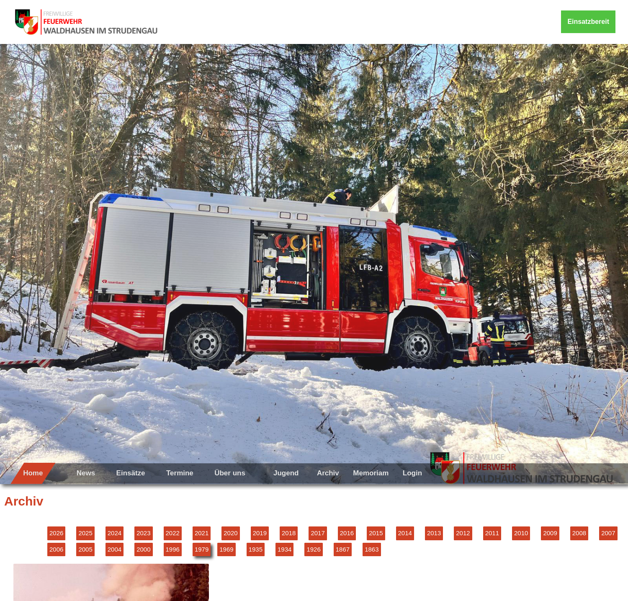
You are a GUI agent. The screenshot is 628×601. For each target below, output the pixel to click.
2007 (608, 533)
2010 (521, 533)
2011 (492, 533)
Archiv (328, 473)
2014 (405, 533)
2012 (463, 533)
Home (33, 473)
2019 (260, 533)
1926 (313, 549)
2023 (143, 533)
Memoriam (371, 473)
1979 (201, 549)
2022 (173, 533)
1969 (226, 549)
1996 (173, 549)
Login (412, 473)
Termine (179, 473)
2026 (56, 533)
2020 (230, 533)
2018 (289, 533)
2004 (114, 549)
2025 (85, 533)
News (86, 473)
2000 (143, 549)
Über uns (229, 473)
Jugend (286, 473)
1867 (343, 549)
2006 (56, 549)
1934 (284, 549)
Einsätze (130, 473)
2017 (317, 533)
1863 (371, 549)
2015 (376, 533)
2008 (579, 533)
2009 (550, 533)
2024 (114, 533)
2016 (347, 533)
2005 (85, 549)
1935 (256, 549)
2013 (434, 533)
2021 (201, 533)
